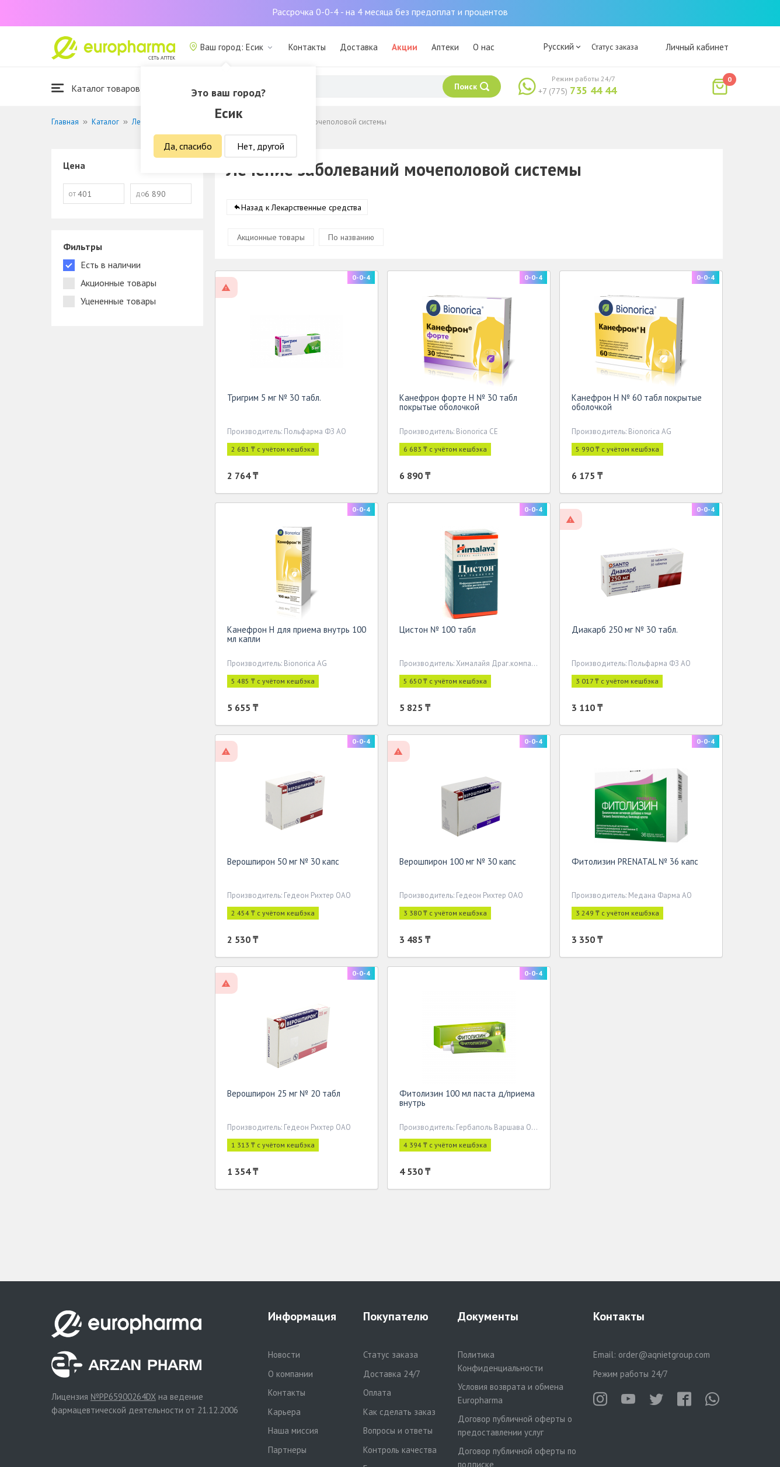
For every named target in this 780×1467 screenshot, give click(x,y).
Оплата (377, 1392)
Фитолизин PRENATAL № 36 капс (635, 863)
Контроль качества (400, 1449)
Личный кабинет (697, 47)
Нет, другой (260, 146)
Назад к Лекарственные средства (301, 209)
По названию (351, 239)
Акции (404, 47)
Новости (284, 1354)
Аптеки (445, 47)
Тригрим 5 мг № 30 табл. (274, 399)
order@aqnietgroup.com (664, 1354)
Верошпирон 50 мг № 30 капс (283, 863)
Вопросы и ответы (398, 1430)
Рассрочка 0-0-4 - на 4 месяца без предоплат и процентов (390, 12)
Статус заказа (614, 46)
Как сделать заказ (399, 1411)
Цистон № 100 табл (437, 631)
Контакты (307, 47)
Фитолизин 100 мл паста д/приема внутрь (467, 1100)
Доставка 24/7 (391, 1373)
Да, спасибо (187, 146)
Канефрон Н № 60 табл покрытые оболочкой (637, 404)
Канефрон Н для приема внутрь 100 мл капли (296, 636)
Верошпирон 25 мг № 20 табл (283, 1095)
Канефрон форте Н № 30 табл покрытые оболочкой (458, 404)
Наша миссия (293, 1430)
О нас (484, 47)
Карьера (284, 1411)
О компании (290, 1373)
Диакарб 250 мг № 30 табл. (625, 631)
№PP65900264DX (123, 1396)
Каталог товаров (95, 88)
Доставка (359, 47)
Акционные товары (271, 239)
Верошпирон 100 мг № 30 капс (457, 863)
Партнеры (287, 1449)
